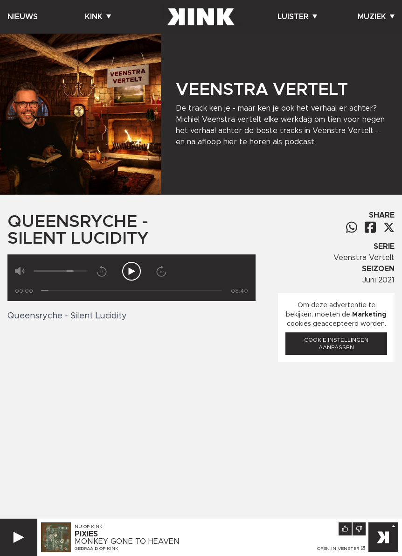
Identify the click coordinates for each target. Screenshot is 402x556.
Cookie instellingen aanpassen (336, 343)
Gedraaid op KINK (96, 548)
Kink (98, 17)
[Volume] (61, 271)
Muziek (376, 17)
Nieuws (22, 17)
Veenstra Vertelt (364, 257)
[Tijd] (131, 290)
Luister (297, 17)
